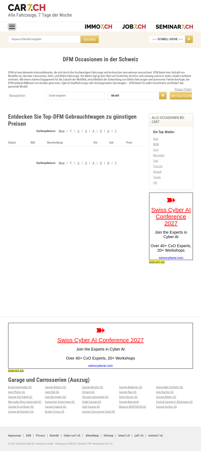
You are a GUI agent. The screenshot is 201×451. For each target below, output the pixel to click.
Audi (155, 139)
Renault (157, 172)
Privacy (40, 435)
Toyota (157, 177)
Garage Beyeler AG (92, 387)
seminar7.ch (155, 435)
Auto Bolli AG (52, 392)
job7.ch (139, 435)
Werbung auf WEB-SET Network (70, 443)
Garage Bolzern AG (55, 387)
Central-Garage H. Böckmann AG (174, 402)
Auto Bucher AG (165, 392)
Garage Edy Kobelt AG (20, 397)
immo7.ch (124, 435)
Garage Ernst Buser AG (21, 407)
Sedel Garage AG (91, 402)
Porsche (158, 166)
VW (155, 182)
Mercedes (158, 155)
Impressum (14, 435)
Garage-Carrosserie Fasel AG (98, 411)
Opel (155, 161)
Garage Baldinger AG (130, 387)
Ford (155, 150)
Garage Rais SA (127, 392)
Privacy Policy (183, 89)
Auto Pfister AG (16, 392)
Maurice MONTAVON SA (132, 407)
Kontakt (54, 435)
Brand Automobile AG (20, 387)
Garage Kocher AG (166, 407)
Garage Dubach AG (55, 407)
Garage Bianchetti (129, 402)
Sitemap (108, 435)
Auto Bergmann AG (55, 397)
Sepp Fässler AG (128, 397)
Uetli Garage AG (91, 407)
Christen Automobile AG (95, 397)
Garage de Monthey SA (21, 411)
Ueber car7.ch (72, 435)
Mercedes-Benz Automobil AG (24, 402)
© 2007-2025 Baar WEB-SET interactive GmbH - (31, 443)
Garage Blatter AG (166, 397)
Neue (62, 131)
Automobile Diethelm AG (169, 387)
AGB (28, 435)
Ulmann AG (88, 392)
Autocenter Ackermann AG (60, 402)
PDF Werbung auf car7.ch (100, 443)
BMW (156, 144)
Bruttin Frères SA (54, 411)
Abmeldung (92, 435)
